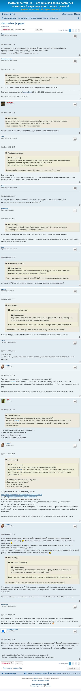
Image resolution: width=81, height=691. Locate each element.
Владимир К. (5, 208)
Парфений (9, 102)
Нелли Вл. (4, 604)
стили (13, 382)
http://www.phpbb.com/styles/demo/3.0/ (21, 497)
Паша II (7, 365)
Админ (3, 289)
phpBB (36, 678)
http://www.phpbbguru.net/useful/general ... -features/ (21, 494)
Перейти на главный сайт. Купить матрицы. (40, 9)
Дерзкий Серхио (12, 629)
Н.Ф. (8, 399)
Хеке (2, 34)
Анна (3, 340)
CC (11, 26)
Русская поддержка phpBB (40, 680)
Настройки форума (12, 23)
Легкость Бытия (6, 59)
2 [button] (72, 30)
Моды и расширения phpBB (40, 684)
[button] (79, 30)
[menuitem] (12, 14)
